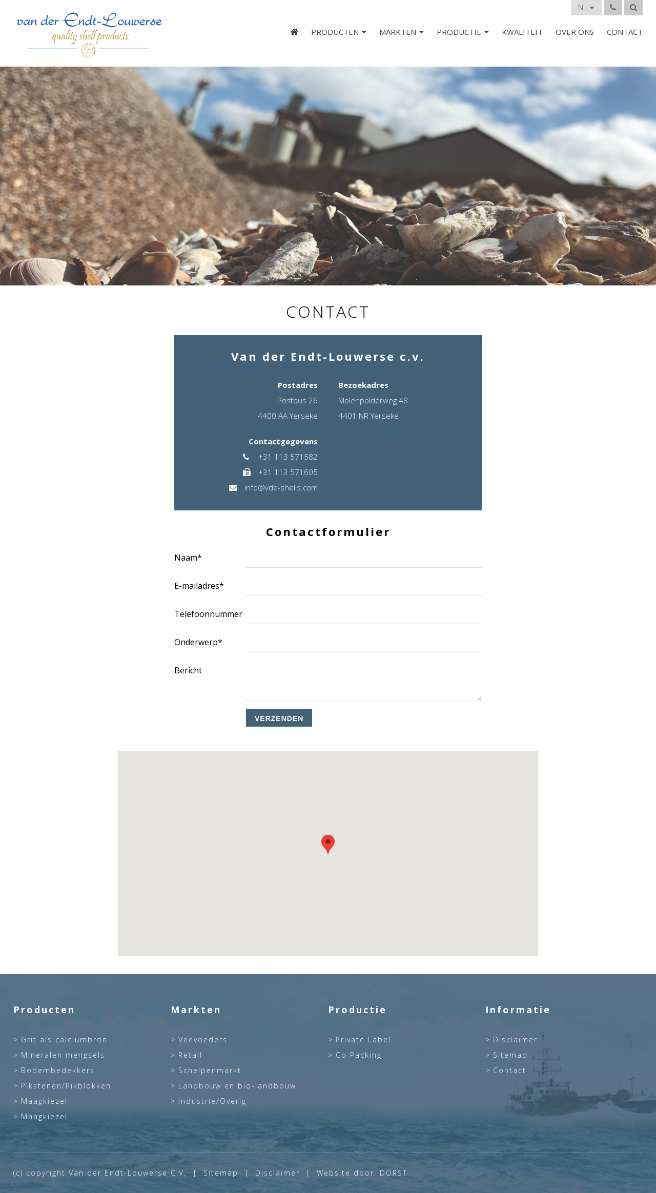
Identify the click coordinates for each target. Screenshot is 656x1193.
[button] (328, 844)
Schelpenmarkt (209, 1070)
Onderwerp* (198, 642)
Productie (459, 32)
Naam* (188, 557)
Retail (190, 1055)
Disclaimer (515, 1039)
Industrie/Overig (212, 1101)
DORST (393, 1173)
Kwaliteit (522, 32)
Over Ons (575, 32)
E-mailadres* (199, 585)
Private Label (363, 1039)
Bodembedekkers (58, 1070)
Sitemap (510, 1055)
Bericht (188, 670)
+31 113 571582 (280, 456)
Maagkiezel (44, 1101)
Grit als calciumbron (64, 1039)
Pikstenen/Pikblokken (66, 1086)
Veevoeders (203, 1039)
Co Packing (359, 1055)
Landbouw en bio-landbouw (237, 1086)
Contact (625, 32)
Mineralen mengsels (63, 1055)
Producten (335, 32)
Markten (397, 32)
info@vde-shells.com (273, 487)
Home (294, 32)
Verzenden (279, 718)
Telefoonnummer (208, 614)
